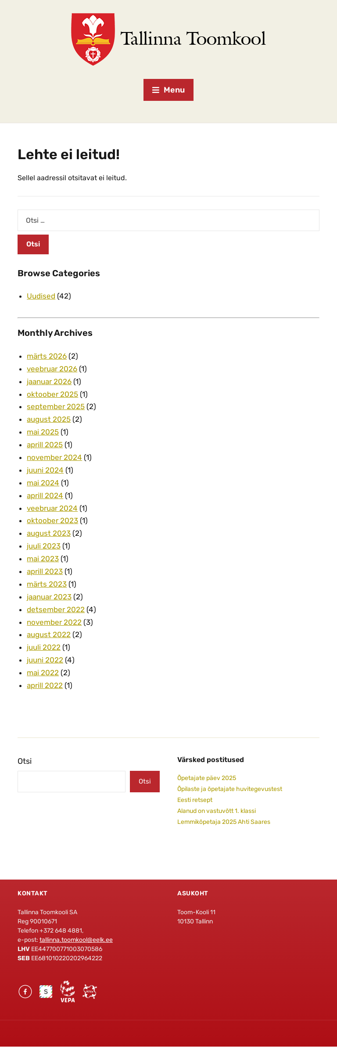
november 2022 (54, 622)
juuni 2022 (45, 660)
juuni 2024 (45, 470)
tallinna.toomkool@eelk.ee (76, 940)
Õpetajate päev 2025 (206, 778)
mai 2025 (43, 432)
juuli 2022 (44, 647)
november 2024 (54, 457)
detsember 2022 (56, 609)
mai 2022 (43, 672)
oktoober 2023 (52, 520)
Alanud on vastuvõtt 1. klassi (216, 811)
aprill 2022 (45, 685)
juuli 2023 (44, 546)
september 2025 (56, 406)
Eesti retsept (194, 800)
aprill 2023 (45, 571)
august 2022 (49, 634)
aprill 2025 (45, 444)
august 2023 (49, 533)
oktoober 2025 (52, 394)
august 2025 (49, 419)
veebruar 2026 (52, 368)
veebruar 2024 (52, 508)
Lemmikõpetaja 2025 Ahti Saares (223, 822)
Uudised (41, 296)
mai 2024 (43, 482)
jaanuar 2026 (49, 381)
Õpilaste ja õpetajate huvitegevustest (229, 789)
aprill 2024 (45, 495)
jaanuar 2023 (49, 596)
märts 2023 (47, 584)
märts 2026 (47, 356)
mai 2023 (43, 558)
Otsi (25, 761)
